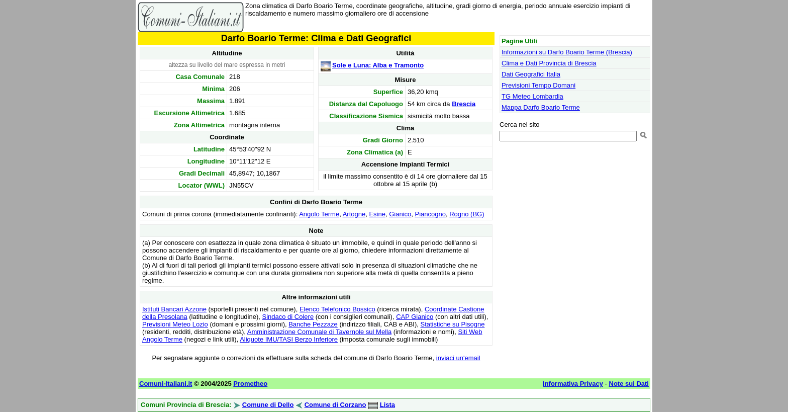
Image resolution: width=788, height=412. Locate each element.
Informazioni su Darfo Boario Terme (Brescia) (567, 52)
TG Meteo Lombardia (532, 96)
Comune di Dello (268, 404)
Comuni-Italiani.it (165, 383)
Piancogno (430, 214)
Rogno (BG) (466, 214)
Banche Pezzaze (313, 324)
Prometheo (250, 383)
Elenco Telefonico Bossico (337, 309)
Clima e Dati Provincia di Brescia (549, 63)
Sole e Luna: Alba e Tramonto (378, 65)
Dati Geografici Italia (531, 74)
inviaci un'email (458, 358)
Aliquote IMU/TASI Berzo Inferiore (289, 339)
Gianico (400, 214)
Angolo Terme (319, 214)
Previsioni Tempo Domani (538, 85)
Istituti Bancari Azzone (174, 309)
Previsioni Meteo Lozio (175, 324)
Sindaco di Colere (288, 316)
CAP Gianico (414, 316)
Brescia (463, 104)
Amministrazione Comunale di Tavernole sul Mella (319, 332)
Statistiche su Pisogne (452, 324)
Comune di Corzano (335, 404)
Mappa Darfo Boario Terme (541, 107)
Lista (387, 404)
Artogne (354, 214)
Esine (377, 214)
